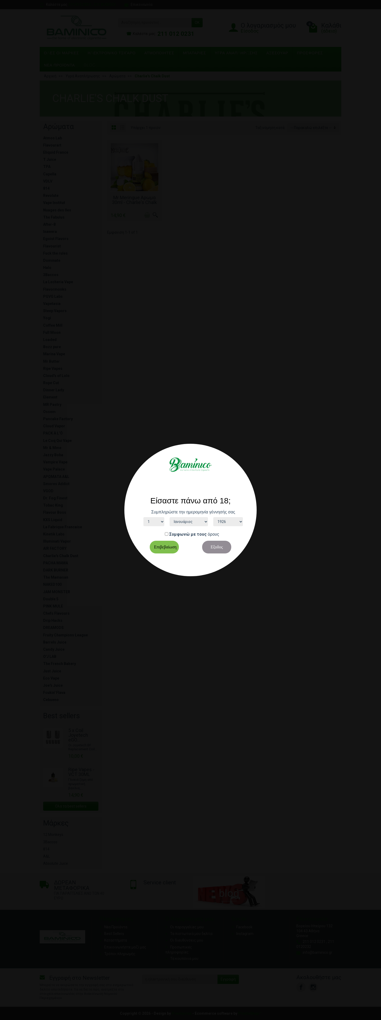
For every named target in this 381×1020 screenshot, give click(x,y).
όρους (213, 534)
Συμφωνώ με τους (188, 534)
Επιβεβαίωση (165, 547)
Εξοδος (217, 547)
